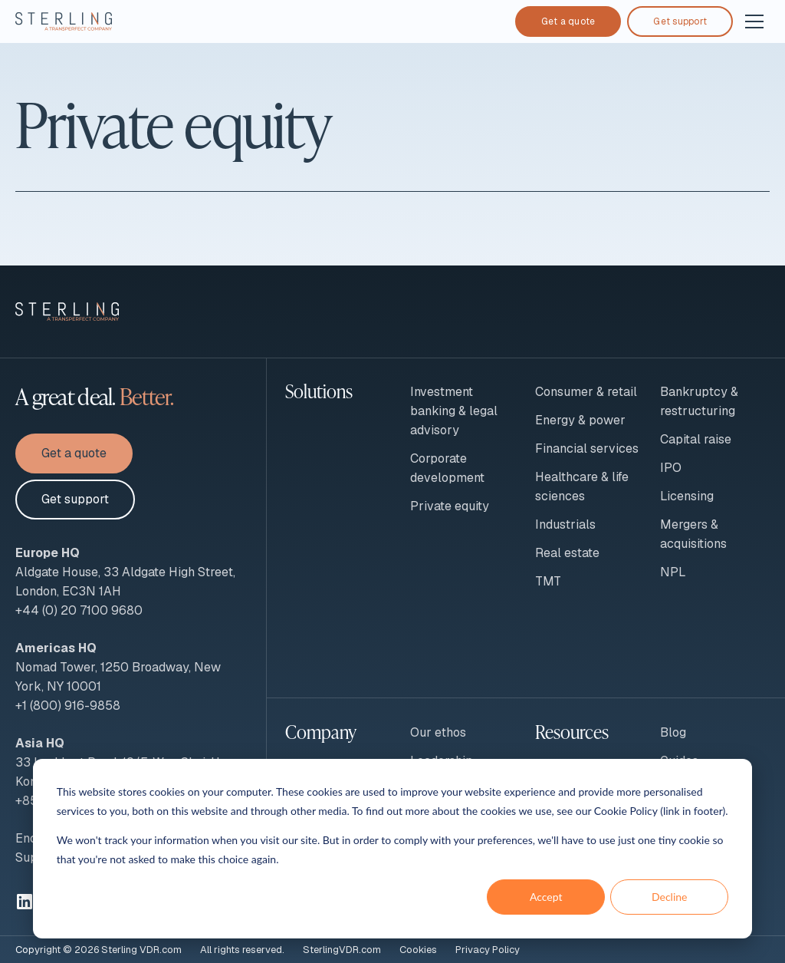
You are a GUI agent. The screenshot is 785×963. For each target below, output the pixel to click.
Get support (680, 21)
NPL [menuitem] (673, 572)
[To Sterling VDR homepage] (63, 21)
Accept (546, 896)
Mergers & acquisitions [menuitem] (693, 534)
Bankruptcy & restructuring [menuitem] (699, 401)
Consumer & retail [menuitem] (586, 392)
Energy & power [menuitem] (580, 420)
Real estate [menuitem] (567, 553)
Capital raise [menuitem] (695, 439)
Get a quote (568, 21)
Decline (670, 896)
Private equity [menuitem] (449, 506)
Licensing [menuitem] (687, 496)
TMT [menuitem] (548, 581)
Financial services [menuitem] (587, 448)
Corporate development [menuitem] (447, 468)
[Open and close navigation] (754, 21)
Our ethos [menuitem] (438, 732)
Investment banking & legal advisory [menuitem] (454, 411)
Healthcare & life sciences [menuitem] (582, 486)
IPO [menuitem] (671, 468)
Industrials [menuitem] (565, 524)
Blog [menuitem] (673, 732)
